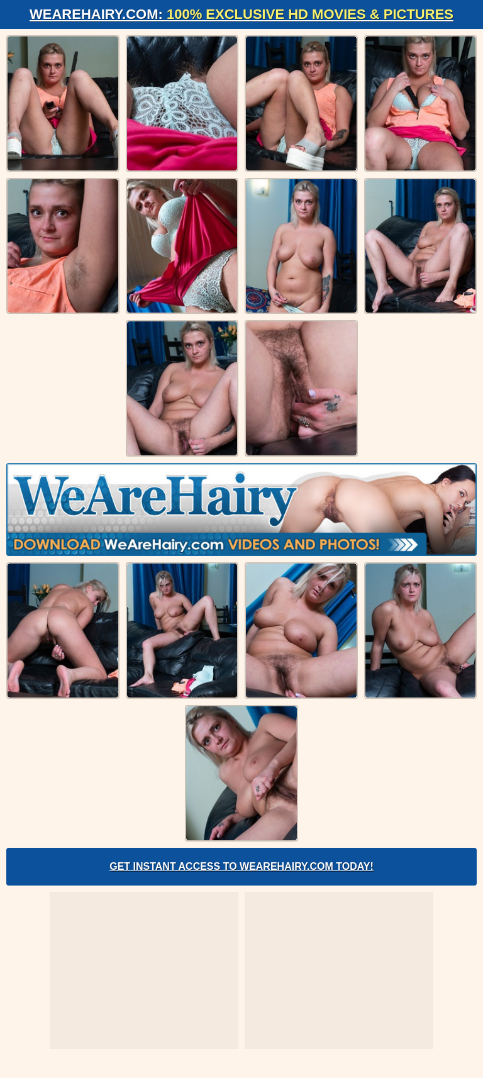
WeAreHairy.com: (241, 14)
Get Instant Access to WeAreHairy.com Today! (241, 866)
